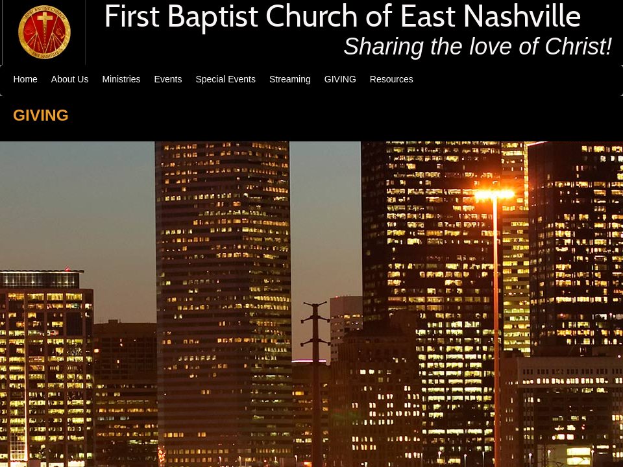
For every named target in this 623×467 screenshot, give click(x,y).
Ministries (121, 79)
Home (26, 79)
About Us (70, 79)
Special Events (225, 79)
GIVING (340, 79)
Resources (391, 79)
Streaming (290, 79)
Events (168, 79)
